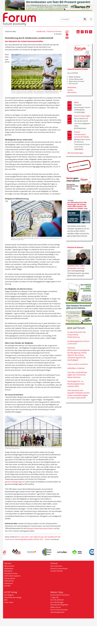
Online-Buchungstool (12, 576)
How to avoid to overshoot (77, 364)
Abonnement (9, 566)
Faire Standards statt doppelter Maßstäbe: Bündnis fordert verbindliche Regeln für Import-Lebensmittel (78, 394)
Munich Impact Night (82, 116)
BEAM (76, 102)
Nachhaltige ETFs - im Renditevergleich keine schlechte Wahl (75, 383)
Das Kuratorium (56, 566)
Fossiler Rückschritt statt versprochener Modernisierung (76, 334)
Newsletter (8, 571)
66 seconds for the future (59, 595)
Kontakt (7, 586)
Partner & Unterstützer (59, 568)
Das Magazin (9, 595)
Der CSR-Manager (57, 602)
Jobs (5, 600)
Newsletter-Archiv (11, 573)
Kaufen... (70, 90)
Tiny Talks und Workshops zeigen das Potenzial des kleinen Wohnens (77, 374)
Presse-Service (9, 578)
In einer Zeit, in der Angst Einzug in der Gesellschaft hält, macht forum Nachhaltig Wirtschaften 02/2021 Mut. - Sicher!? (33, 538)
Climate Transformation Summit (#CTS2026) (81, 134)
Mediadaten (8, 568)
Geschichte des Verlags (12, 597)
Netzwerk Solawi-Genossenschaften (39, 528)
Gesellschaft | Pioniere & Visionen (48, 31)
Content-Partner (56, 571)
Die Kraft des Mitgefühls (59, 605)
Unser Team (8, 602)
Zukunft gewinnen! (57, 612)
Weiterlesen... (72, 87)
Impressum (8, 583)
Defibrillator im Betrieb (75, 368)
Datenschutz (9, 581)
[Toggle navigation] (91, 19)
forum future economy (59, 609)
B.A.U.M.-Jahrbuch (57, 600)
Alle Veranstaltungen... (75, 153)
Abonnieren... (72, 92)
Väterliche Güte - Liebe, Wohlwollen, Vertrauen (76, 267)
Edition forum (55, 607)
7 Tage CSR (54, 597)
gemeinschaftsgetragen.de (15, 482)
